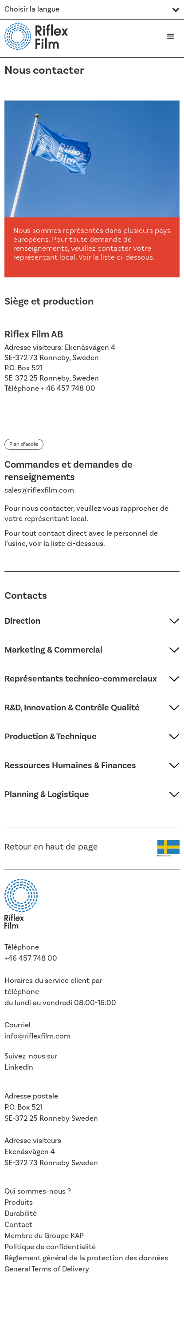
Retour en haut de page (51, 847)
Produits (18, 1202)
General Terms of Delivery (46, 1269)
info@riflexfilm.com (37, 1036)
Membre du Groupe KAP (44, 1236)
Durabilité (20, 1214)
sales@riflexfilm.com (39, 490)
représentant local (55, 519)
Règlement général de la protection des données (86, 1258)
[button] (170, 36)
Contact (18, 1225)
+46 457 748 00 (30, 958)
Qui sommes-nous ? (37, 1191)
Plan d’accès (24, 444)
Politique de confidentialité (50, 1247)
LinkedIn (18, 1067)
